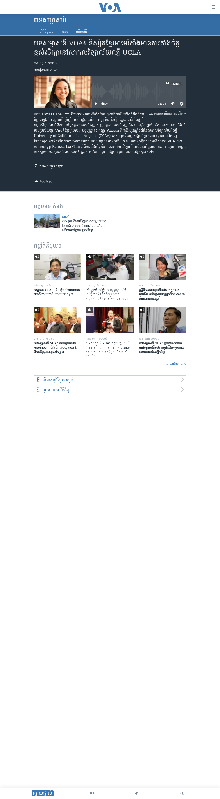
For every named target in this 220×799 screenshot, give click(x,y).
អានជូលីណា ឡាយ (45, 70)
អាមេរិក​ (66, 217)
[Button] (43, 183)
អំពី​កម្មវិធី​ (81, 31)
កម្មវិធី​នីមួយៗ (46, 31)
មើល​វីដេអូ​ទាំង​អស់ (176, 364)
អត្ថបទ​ (65, 31)
